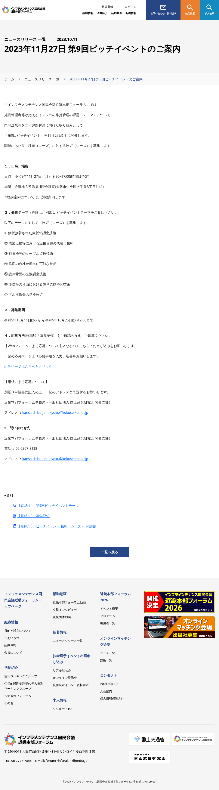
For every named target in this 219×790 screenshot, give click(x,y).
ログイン (130, 7)
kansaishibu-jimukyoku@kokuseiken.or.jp (55, 412)
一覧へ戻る (109, 552)
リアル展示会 (62, 670)
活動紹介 (11, 667)
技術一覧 (106, 660)
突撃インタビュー (65, 610)
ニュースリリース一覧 (68, 641)
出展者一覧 (107, 623)
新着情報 (130, 13)
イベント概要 (109, 609)
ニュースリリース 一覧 (41, 79)
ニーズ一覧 (107, 653)
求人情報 (60, 700)
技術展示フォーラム (17, 696)
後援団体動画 (62, 617)
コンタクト (108, 675)
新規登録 (107, 7)
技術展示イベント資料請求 (71, 685)
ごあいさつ (11, 638)
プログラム (107, 616)
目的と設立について (17, 631)
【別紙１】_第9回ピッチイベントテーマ (48, 505)
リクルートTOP (63, 709)
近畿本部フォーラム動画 (69, 602)
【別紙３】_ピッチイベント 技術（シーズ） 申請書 (56, 526)
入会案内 (106, 691)
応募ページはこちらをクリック (28, 366)
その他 (8, 703)
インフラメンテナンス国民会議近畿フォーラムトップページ (23, 600)
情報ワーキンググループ (20, 676)
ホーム (9, 79)
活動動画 (60, 594)
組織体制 (10, 645)
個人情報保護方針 (112, 698)
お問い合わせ (109, 684)
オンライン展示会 (65, 678)
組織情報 (87, 13)
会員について (13, 652)
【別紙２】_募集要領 (33, 515)
